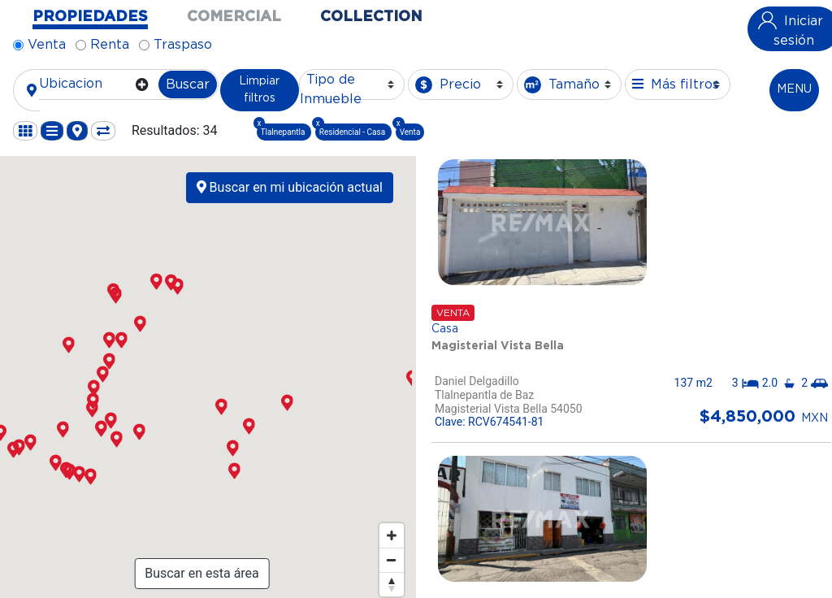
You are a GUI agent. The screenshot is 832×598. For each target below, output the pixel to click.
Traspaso (183, 44)
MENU (794, 89)
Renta (109, 44)
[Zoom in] (391, 535)
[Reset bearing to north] (391, 584)
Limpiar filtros (259, 90)
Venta (47, 44)
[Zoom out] (391, 560)
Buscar (188, 84)
